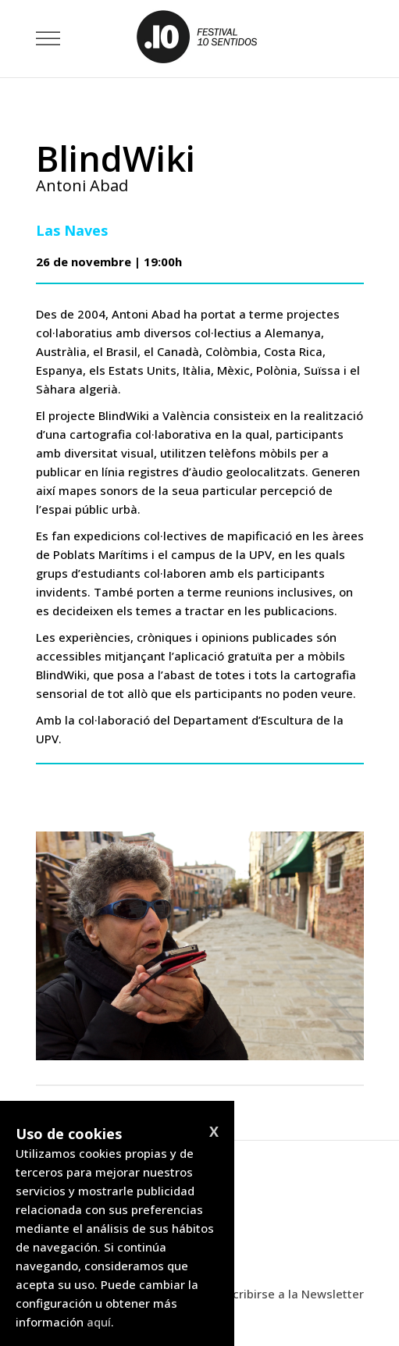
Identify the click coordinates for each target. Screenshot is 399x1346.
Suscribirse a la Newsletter (288, 1293)
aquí (99, 1322)
